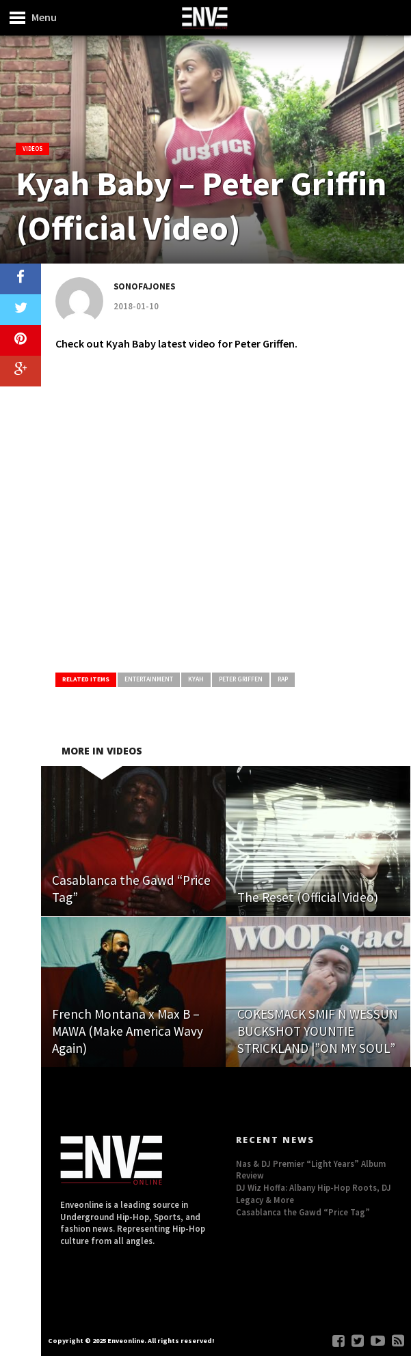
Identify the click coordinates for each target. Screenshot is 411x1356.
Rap (283, 679)
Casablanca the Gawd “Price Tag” (303, 1211)
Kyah (196, 679)
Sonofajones (144, 286)
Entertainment (148, 679)
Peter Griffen (241, 679)
